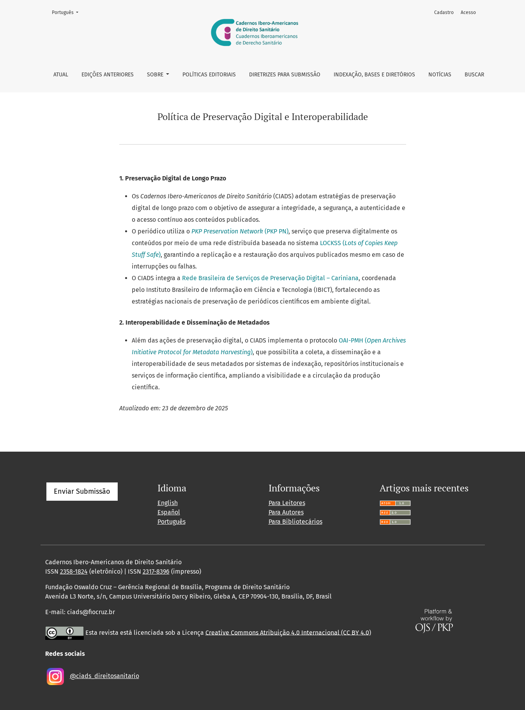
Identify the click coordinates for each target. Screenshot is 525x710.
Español (168, 512)
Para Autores (286, 512)
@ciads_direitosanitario (104, 676)
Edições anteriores (107, 74)
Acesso (468, 12)
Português (67, 12)
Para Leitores (287, 503)
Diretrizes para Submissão (284, 74)
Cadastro (444, 12)
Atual (60, 74)
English (167, 503)
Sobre (156, 74)
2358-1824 (74, 571)
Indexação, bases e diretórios (374, 74)
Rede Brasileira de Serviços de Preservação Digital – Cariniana (270, 278)
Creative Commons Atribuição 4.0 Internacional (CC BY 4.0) (288, 632)
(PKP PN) (239, 231)
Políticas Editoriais (209, 74)
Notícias (439, 74)
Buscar (474, 74)
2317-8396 (156, 571)
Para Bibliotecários (295, 521)
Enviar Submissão (82, 491)
